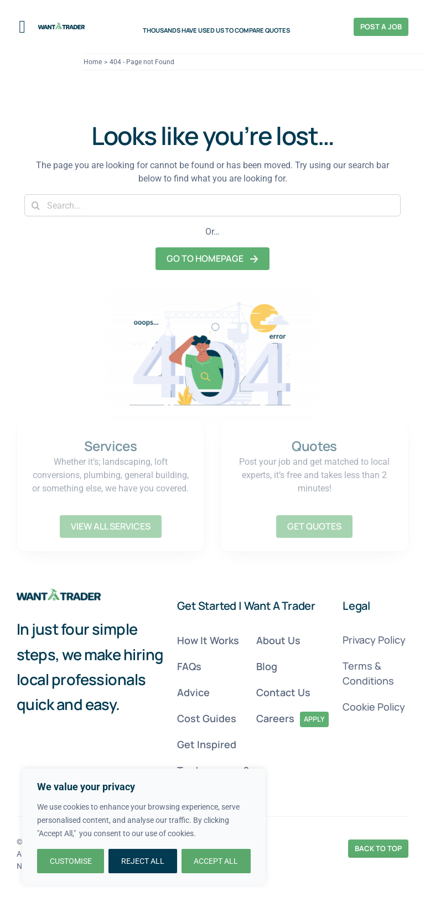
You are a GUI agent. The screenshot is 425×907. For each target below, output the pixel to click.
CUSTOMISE (71, 861)
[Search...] (212, 205)
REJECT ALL (142, 861)
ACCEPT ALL (216, 861)
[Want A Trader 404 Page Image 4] (59, 593)
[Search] (35, 205)
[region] (144, 827)
